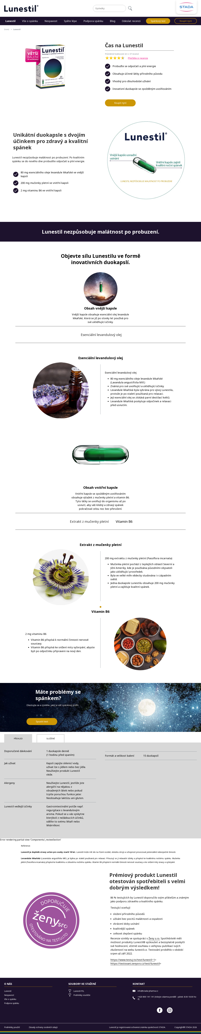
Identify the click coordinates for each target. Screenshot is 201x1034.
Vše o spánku (30, 21)
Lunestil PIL (76, 991)
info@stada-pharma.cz (145, 991)
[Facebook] (159, 1010)
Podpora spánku (93, 21)
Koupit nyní (186, 21)
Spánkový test (158, 21)
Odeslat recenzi (131, 21)
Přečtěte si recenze (138, 58)
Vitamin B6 (124, 521)
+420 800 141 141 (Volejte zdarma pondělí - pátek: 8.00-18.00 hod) (164, 998)
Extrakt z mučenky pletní (89, 521)
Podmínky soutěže (79, 995)
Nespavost (51, 21)
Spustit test (42, 721)
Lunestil (10, 21)
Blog (112, 21)
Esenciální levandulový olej (101, 334)
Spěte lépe (70, 21)
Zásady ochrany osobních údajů (43, 1027)
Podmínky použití (12, 1027)
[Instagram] (170, 1010)
